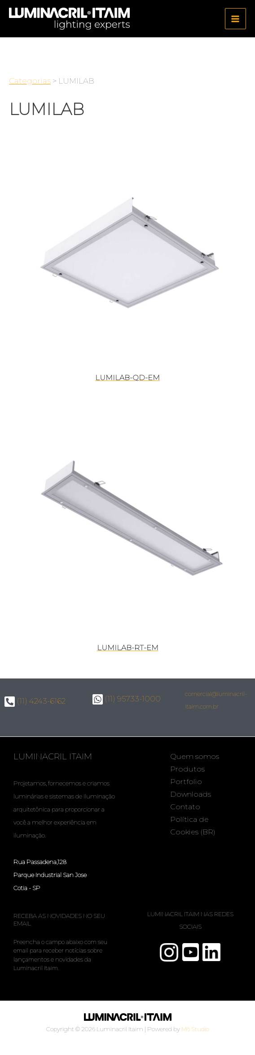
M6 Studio (195, 1029)
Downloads (190, 794)
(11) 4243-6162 (35, 700)
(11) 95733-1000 (126, 698)
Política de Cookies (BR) (192, 825)
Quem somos (194, 756)
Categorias (30, 80)
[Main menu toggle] (235, 19)
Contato (185, 806)
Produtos (187, 769)
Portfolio (186, 781)
